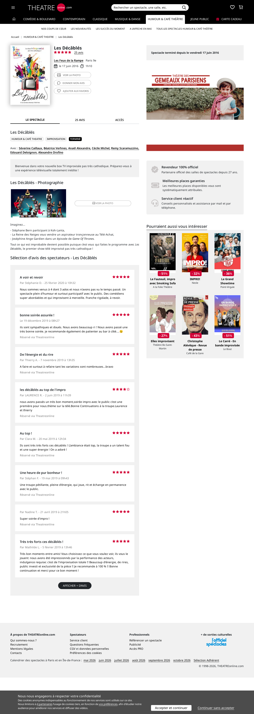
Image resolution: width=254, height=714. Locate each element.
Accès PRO (136, 685)
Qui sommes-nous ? (23, 677)
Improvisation (56, 139)
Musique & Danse (127, 19)
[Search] (145, 7)
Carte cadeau (229, 19)
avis (71, 83)
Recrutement (19, 681)
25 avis (78, 52)
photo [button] (96, 204)
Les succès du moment (110, 28)
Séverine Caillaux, (31, 148)
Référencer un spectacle (145, 677)
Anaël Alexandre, (79, 148)
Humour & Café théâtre (165, 19)
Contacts (16, 689)
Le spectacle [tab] (35, 120)
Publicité (135, 681)
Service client (79, 677)
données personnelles (94, 685)
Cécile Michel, (101, 148)
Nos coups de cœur (53, 28)
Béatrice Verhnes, (55, 148)
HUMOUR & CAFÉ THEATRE (27, 139)
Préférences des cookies (86, 689)
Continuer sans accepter (216, 708)
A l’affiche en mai (141, 28)
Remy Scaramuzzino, (125, 148)
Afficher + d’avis (75, 587)
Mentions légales (21, 685)
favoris (73, 91)
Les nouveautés (81, 28)
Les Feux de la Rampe (68, 60)
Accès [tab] (119, 120)
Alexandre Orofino (50, 152)
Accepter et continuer (171, 708)
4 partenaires (44, 704)
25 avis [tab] (80, 120)
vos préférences (108, 704)
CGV (72, 685)
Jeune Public (199, 19)
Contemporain (74, 19)
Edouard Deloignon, (24, 152)
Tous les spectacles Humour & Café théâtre (184, 28)
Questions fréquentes (84, 681)
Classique (100, 19)
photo (69, 75)
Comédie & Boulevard (39, 19)
